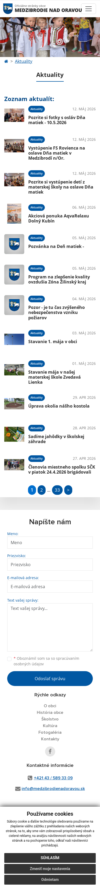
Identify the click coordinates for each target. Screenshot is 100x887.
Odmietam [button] (50, 879)
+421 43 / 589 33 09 (53, 778)
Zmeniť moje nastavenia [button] (50, 869)
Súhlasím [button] (50, 858)
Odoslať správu (50, 678)
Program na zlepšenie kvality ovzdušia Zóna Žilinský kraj (59, 279)
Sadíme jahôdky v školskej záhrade (56, 439)
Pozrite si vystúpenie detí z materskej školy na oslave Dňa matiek (60, 187)
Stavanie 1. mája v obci (52, 341)
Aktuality (23, 61)
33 (57, 490)
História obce (50, 712)
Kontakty (50, 739)
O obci (50, 706)
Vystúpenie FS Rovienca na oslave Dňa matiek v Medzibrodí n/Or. (56, 153)
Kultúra (50, 726)
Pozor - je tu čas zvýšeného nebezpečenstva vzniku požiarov (56, 312)
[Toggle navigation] (88, 8)
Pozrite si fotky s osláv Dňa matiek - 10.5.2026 (56, 120)
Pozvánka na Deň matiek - (56, 246)
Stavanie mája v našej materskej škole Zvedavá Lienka (54, 377)
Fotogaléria (50, 732)
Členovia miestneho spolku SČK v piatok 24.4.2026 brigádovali (61, 469)
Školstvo (50, 719)
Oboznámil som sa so (46, 661)
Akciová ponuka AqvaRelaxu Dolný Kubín (58, 218)
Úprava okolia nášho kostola (59, 406)
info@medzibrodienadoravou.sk (53, 788)
